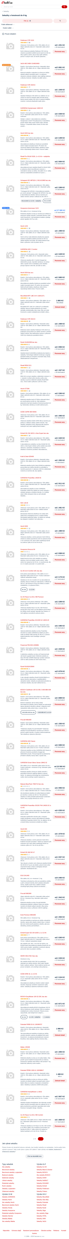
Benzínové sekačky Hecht (10, 1205)
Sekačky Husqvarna (8, 1210)
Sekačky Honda (7, 1208)
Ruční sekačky (6, 1186)
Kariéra (34, 1233)
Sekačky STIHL (42, 1216)
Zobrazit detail (60, 307)
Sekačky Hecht (7, 1199)
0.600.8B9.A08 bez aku (28, 712)
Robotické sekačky (8, 1183)
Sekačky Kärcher (7, 1216)
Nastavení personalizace (31, 1230)
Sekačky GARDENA (8, 1197)
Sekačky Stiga (41, 1210)
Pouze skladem (10, 34)
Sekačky (6, 11)
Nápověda (6, 1230)
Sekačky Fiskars (42, 1191)
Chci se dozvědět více (35, 1156)
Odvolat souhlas (46, 1230)
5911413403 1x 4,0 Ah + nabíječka (31, 201)
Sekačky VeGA (41, 1221)
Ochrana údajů (16, 1230)
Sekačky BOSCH (42, 1172)
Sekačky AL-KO (42, 1167)
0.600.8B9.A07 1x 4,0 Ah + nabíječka (48, 712)
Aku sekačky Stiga (42, 1213)
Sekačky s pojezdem (8, 1188)
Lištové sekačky (7, 1180)
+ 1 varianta (46, 1017)
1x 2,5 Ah (31, 589)
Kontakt (63, 1230)
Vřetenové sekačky (8, 1191)
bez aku (24, 589)
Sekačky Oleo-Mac (43, 1199)
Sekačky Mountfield (43, 1197)
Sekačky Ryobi (41, 1208)
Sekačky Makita (7, 1218)
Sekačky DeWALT (42, 1180)
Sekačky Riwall (41, 1205)
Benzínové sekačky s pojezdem (12, 1172)
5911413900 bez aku (50, 201)
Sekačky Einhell (42, 1186)
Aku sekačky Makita (8, 1221)
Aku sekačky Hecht (8, 1202)
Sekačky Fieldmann (43, 1188)
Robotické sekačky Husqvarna (11, 1213)
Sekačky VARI (41, 1218)
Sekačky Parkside (42, 1202)
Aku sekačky (6, 1167)
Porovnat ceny (60, 51)
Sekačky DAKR (41, 1178)
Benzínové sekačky (8, 1169)
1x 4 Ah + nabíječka (34, 1017)
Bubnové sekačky (7, 1175)
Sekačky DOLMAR (43, 1183)
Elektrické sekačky (8, 1178)
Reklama (56, 1230)
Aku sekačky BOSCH (43, 1175)
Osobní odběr (7, 28)
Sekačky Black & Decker (44, 1169)
